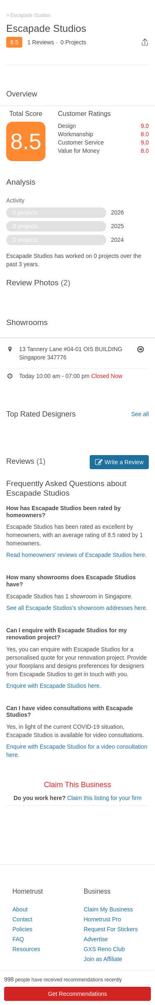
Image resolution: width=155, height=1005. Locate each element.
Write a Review (119, 462)
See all (140, 414)
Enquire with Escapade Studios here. (53, 685)
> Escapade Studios (28, 15)
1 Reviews (40, 42)
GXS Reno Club (104, 949)
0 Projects (73, 42)
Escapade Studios (46, 28)
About (20, 909)
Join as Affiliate (103, 959)
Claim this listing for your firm (104, 798)
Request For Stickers (111, 929)
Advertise (96, 939)
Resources (26, 949)
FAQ (18, 939)
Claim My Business (108, 909)
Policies (22, 929)
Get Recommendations (77, 994)
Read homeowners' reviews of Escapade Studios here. (76, 555)
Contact (22, 919)
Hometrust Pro (102, 919)
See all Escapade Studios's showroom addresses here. (77, 608)
